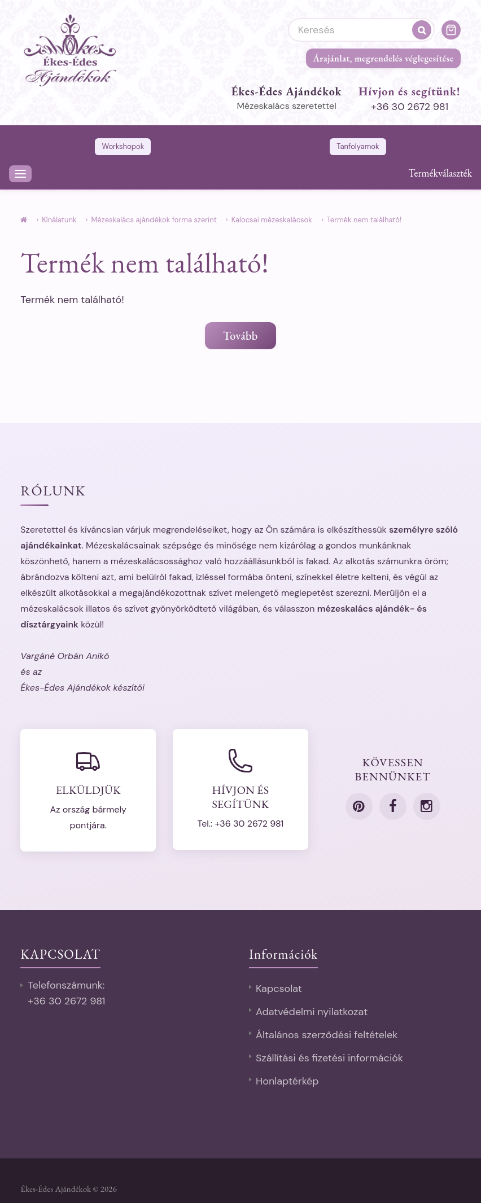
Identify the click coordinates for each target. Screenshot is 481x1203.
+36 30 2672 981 (409, 106)
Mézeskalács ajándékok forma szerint (153, 220)
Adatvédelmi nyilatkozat (312, 1011)
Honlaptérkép (287, 1081)
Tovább (240, 335)
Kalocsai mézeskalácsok (271, 220)
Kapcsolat (279, 988)
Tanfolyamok (357, 146)
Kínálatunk (59, 220)
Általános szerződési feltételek (326, 1035)
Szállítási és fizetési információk (329, 1058)
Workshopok (123, 146)
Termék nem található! (364, 220)
